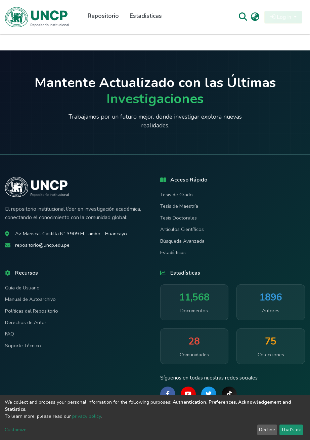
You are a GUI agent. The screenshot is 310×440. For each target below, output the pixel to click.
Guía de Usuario (22, 287)
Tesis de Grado (176, 194)
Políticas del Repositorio (31, 311)
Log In (281, 17)
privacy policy (86, 416)
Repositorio (103, 16)
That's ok (291, 430)
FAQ (9, 333)
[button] (255, 17)
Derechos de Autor (25, 322)
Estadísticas (173, 252)
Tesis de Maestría (179, 206)
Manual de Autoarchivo (30, 299)
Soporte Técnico (23, 345)
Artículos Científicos (182, 229)
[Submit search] (242, 17)
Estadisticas (146, 16)
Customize (16, 430)
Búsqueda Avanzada (182, 241)
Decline (267, 430)
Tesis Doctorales (178, 217)
